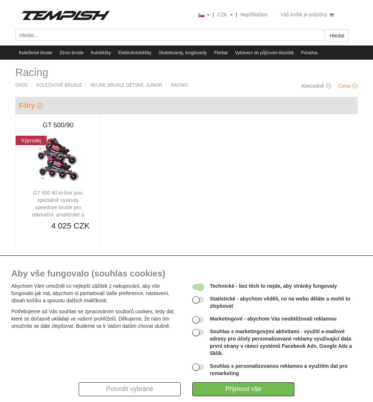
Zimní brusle (71, 52)
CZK (225, 15)
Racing (179, 85)
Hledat (337, 36)
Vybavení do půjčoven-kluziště (264, 52)
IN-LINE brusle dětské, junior (126, 85)
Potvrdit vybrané (129, 389)
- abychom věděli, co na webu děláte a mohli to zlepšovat (280, 302)
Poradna (309, 52)
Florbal (221, 52)
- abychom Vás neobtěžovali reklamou (273, 319)
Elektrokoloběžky (135, 52)
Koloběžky (101, 52)
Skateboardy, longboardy (183, 52)
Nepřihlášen (254, 14)
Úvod (21, 85)
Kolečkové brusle (35, 52)
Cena (347, 86)
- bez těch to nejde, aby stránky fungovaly (273, 286)
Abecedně (316, 86)
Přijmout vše (243, 389)
